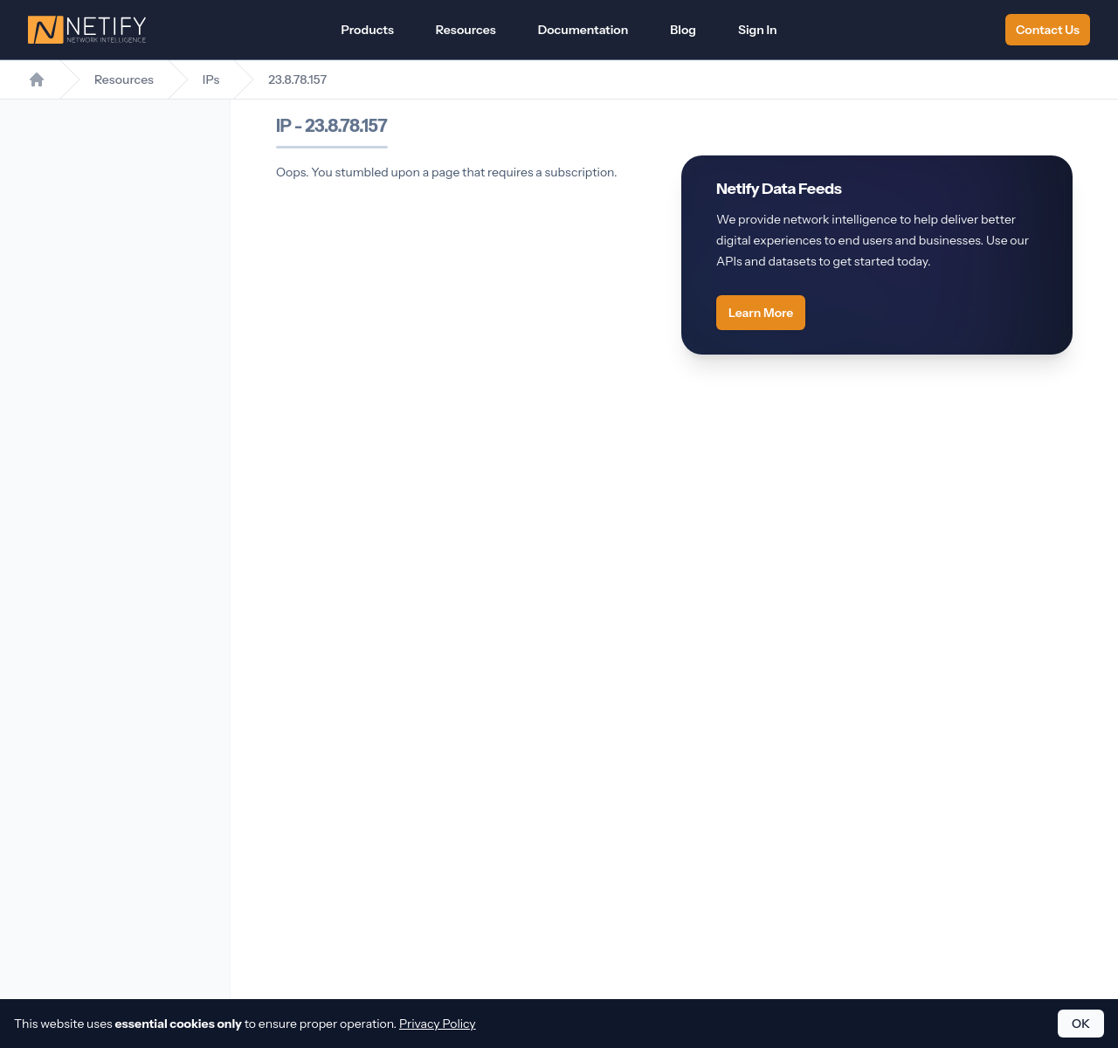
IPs (211, 79)
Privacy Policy (437, 1023)
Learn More (760, 313)
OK (1081, 1023)
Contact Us (1048, 30)
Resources (466, 30)
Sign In (757, 30)
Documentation (583, 30)
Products (367, 30)
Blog (683, 30)
